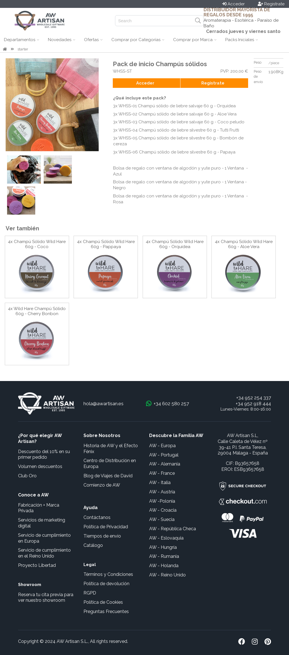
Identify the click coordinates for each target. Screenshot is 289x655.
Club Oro (27, 475)
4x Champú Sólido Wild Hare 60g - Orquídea (175, 244)
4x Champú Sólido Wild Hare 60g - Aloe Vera (244, 244)
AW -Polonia (162, 501)
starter (22, 49)
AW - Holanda (163, 565)
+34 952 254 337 (253, 397)
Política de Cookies (103, 602)
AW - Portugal (163, 455)
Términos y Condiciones (108, 574)
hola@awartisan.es (103, 403)
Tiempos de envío (102, 536)
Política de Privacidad (105, 526)
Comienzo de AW (101, 485)
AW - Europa (162, 445)
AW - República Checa (172, 528)
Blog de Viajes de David (108, 475)
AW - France (162, 473)
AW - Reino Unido (167, 575)
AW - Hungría (163, 547)
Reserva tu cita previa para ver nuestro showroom (45, 597)
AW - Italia (160, 482)
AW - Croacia (163, 510)
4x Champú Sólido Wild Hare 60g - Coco (37, 244)
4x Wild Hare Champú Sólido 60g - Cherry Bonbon (37, 311)
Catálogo (93, 545)
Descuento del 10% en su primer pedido (44, 454)
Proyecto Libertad (37, 565)
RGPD (89, 593)
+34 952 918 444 (253, 403)
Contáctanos (97, 517)
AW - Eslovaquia (166, 538)
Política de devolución (106, 583)
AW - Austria (162, 491)
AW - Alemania (164, 464)
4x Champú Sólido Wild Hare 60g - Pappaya (106, 244)
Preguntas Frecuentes (106, 611)
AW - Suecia (162, 519)
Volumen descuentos (40, 466)
